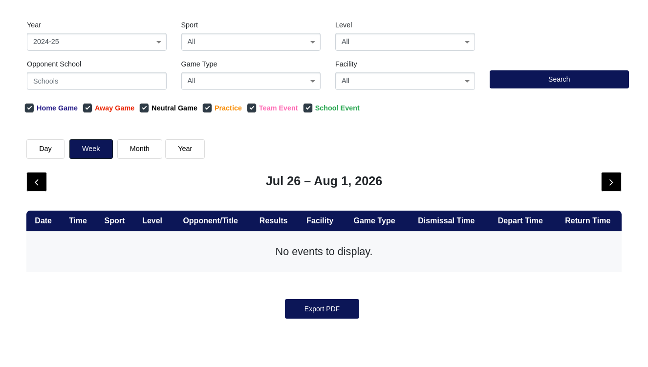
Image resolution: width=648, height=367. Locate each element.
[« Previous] (305, 287)
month (140, 148)
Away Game (108, 108)
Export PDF (322, 338)
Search (559, 79)
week (91, 148)
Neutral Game (168, 108)
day (45, 148)
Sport (189, 25)
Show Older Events (340, 197)
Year (34, 25)
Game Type (199, 64)
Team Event (272, 108)
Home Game (51, 108)
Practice (222, 108)
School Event (331, 108)
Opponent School (54, 64)
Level (343, 25)
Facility (346, 64)
